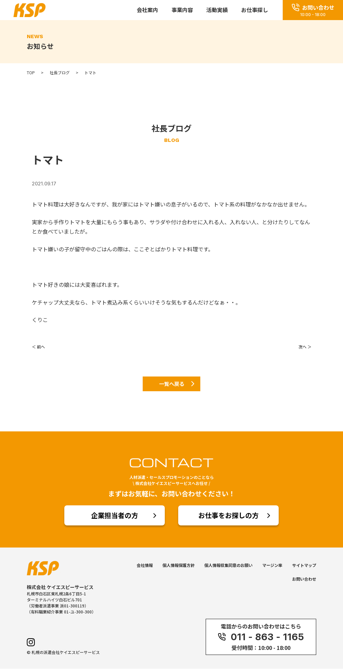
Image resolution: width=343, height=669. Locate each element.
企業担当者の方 (114, 516)
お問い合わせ (304, 579)
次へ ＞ (305, 346)
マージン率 (272, 566)
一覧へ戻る (171, 384)
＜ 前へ (38, 346)
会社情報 (145, 566)
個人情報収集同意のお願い (228, 566)
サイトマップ (304, 566)
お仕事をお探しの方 (228, 516)
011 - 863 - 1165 (261, 637)
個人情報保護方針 (178, 566)
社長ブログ (60, 72)
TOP (31, 72)
